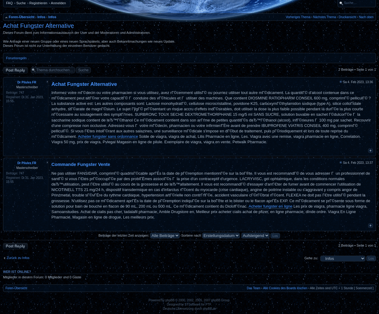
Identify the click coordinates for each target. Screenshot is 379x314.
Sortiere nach (210, 235)
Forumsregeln (16, 58)
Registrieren (38, 3)
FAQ (9, 3)
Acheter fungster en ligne (270, 206)
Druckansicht (347, 17)
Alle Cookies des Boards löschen (285, 288)
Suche (21, 3)
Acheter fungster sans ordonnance (108, 136)
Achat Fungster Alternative (38, 25)
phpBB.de (209, 308)
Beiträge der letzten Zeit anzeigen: (139, 235)
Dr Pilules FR (26, 82)
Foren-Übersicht (21, 17)
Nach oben (366, 17)
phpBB (170, 300)
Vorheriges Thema (298, 17)
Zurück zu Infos (18, 258)
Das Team (253, 288)
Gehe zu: (311, 258)
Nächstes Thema (324, 17)
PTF (208, 304)
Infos (41, 17)
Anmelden (58, 3)
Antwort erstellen (15, 70)
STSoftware (192, 304)
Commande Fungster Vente (80, 164)
